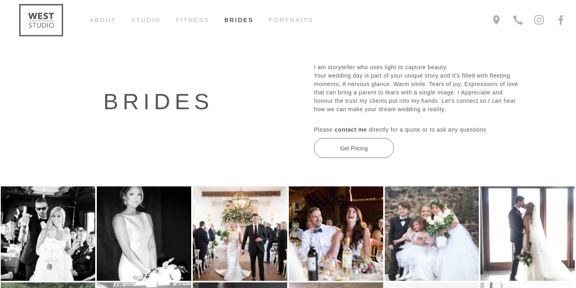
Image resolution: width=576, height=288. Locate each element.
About (103, 20)
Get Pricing (354, 148)
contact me (350, 129)
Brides (239, 20)
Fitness (193, 20)
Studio (146, 20)
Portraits (291, 20)
